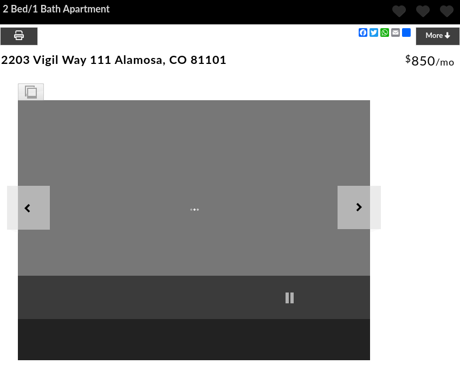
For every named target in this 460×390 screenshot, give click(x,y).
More (437, 35)
